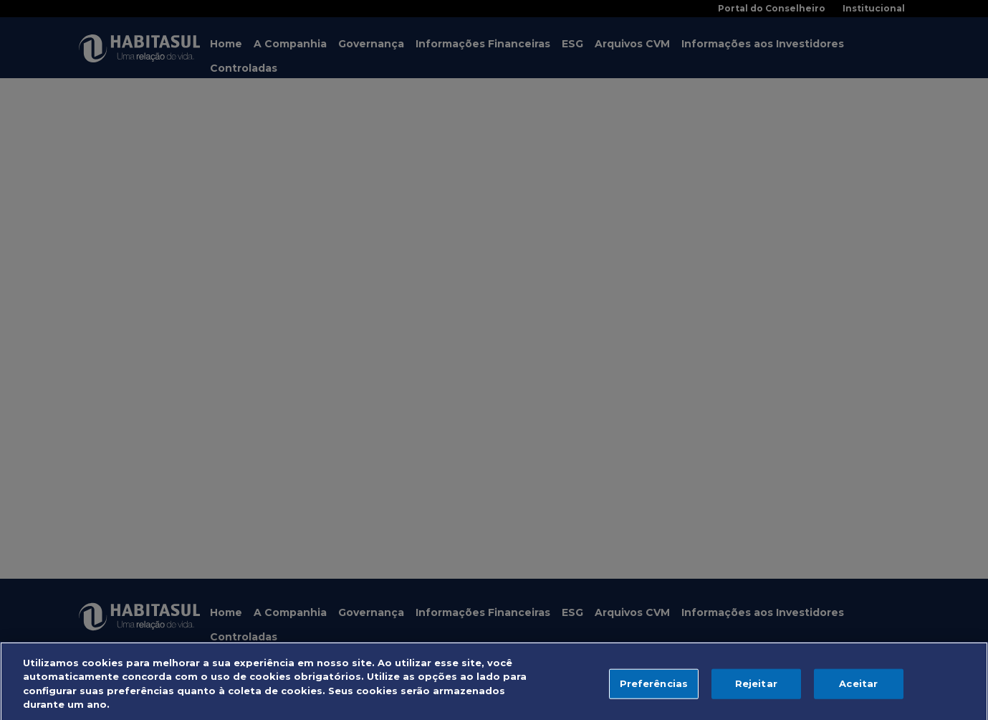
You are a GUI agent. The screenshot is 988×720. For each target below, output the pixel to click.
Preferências (654, 687)
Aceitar (858, 687)
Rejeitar (756, 687)
